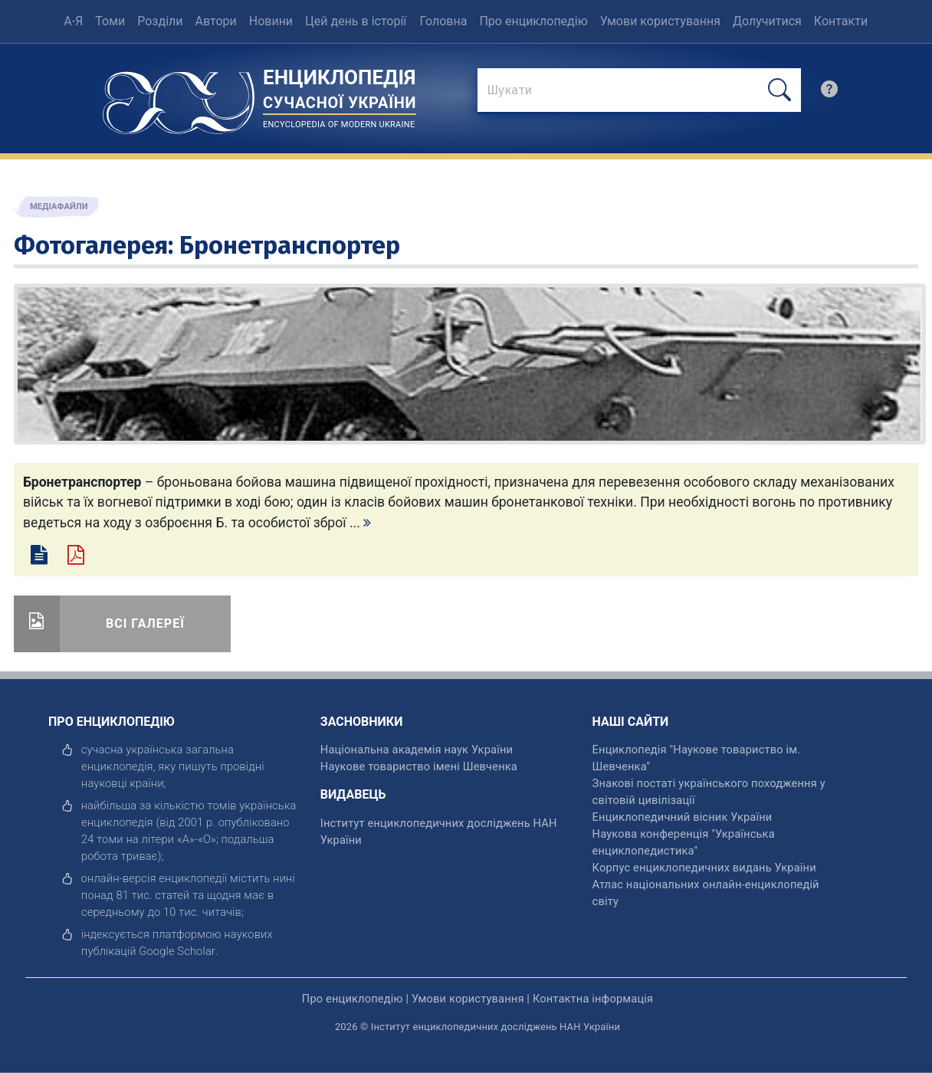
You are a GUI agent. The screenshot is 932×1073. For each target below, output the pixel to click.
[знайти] (638, 91)
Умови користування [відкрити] (468, 999)
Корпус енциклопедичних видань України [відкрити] (704, 867)
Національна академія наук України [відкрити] (416, 749)
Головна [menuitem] (444, 21)
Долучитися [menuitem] (767, 21)
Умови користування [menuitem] (660, 21)
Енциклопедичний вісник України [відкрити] (682, 817)
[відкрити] (177, 951)
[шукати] (779, 90)
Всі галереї (145, 623)
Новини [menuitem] (271, 21)
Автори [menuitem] (216, 21)
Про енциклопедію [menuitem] (533, 21)
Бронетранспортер (289, 245)
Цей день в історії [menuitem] (355, 21)
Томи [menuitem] (110, 21)
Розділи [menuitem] (159, 21)
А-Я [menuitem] (73, 21)
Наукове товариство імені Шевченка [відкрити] (418, 766)
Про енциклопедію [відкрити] (352, 999)
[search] (829, 92)
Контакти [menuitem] (841, 21)
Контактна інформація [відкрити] (593, 999)
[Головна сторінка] (178, 97)
